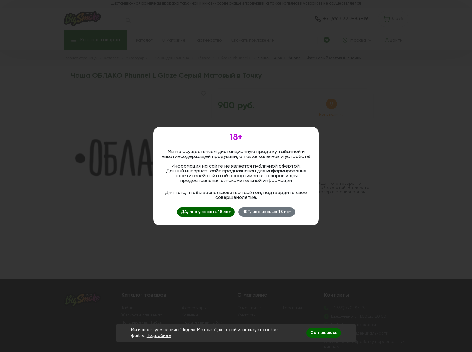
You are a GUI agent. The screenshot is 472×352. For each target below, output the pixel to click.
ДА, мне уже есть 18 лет (206, 212)
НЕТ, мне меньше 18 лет (266, 212)
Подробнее (159, 336)
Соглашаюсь (323, 333)
